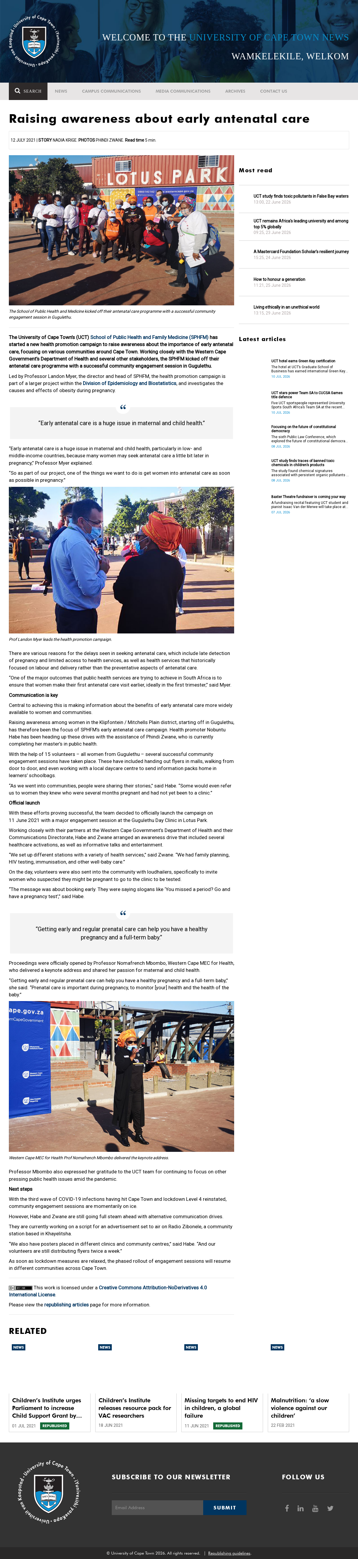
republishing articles (66, 1305)
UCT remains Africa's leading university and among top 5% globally (301, 224)
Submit (225, 1508)
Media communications (183, 91)
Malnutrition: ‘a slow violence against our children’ (300, 1408)
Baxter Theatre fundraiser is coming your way (308, 497)
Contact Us (273, 91)
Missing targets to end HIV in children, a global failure (221, 1408)
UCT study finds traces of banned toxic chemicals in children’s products (302, 463)
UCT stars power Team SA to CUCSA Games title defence (307, 395)
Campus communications (111, 91)
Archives (235, 91)
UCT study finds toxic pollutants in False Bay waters (301, 196)
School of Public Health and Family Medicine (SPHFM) (149, 337)
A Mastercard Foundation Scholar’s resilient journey (301, 251)
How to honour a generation (279, 279)
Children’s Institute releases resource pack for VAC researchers (134, 1408)
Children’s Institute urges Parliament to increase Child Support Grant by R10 (46, 1408)
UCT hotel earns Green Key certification (303, 361)
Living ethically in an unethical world (286, 307)
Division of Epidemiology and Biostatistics (129, 383)
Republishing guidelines (229, 1553)
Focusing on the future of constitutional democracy (303, 429)
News (61, 91)
